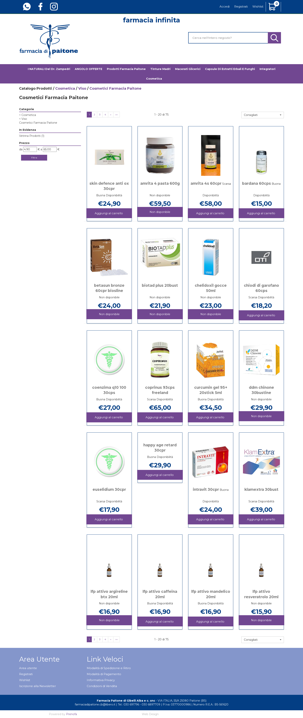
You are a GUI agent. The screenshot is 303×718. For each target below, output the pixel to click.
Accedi (225, 6)
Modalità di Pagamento (104, 674)
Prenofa (71, 714)
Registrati (241, 6)
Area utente (28, 668)
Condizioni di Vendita (102, 686)
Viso (82, 88)
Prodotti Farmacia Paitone (126, 69)
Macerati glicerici (187, 69)
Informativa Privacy (101, 680)
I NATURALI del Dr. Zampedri (49, 69)
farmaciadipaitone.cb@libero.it (95, 704)
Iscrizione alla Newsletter (37, 686)
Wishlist (257, 6)
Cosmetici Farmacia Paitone (38, 122)
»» (116, 114)
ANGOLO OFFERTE (88, 69)
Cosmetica (154, 78)
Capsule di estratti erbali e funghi (230, 69)
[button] (262, 115)
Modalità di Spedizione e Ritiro (109, 668)
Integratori (267, 69)
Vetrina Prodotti (31, 136)
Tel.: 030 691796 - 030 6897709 (139, 704)
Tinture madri (160, 69)
